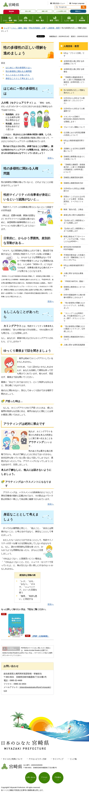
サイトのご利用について (12, 759)
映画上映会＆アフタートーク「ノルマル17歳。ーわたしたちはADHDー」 (74, 239)
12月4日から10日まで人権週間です (74, 110)
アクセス (44, 777)
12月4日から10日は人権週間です (74, 190)
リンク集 (73, 759)
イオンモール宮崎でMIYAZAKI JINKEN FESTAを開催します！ (74, 119)
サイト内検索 (56, 7)
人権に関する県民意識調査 (74, 345)
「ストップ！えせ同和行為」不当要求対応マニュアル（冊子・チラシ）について (74, 317)
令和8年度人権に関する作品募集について (74, 62)
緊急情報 (11, 11)
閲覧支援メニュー (59, 3)
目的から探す (28, 11)
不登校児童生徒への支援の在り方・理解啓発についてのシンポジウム (74, 257)
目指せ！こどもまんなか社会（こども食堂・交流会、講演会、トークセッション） (74, 200)
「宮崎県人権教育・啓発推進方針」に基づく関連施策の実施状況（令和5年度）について (74, 168)
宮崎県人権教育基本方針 (73, 183)
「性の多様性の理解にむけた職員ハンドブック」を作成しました (74, 328)
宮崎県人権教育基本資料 (73, 177)
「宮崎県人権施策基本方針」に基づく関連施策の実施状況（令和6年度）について (74, 81)
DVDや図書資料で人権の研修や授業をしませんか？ (74, 296)
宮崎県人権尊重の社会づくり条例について (74, 158)
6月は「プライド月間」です (74, 54)
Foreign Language (78, 3)
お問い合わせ (30, 777)
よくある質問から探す (62, 11)
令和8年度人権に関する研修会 (74, 70)
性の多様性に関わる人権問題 (19, 71)
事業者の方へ (78, 11)
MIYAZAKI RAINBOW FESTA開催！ (72, 248)
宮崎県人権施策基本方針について (74, 338)
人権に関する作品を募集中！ (73, 274)
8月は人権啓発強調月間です (74, 142)
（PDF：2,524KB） (40, 636)
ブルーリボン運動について (74, 127)
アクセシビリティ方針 (38, 759)
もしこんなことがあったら (18, 75)
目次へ (51, 158)
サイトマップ (58, 759)
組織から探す (45, 11)
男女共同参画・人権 (37, 28)
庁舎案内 (58, 777)
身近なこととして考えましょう (20, 78)
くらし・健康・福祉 (19, 28)
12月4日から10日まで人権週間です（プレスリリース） (74, 100)
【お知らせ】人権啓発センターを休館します (74, 230)
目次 (3, 63)
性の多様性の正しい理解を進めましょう (74, 91)
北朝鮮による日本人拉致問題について (74, 150)
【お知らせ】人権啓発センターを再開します (74, 222)
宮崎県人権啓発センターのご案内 (74, 288)
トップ (6, 28)
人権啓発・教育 (53, 28)
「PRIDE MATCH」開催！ (74, 281)
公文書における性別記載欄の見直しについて (74, 134)
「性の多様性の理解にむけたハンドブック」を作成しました (74, 305)
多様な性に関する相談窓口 (74, 215)
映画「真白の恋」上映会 (73, 209)
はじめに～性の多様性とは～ (19, 68)
